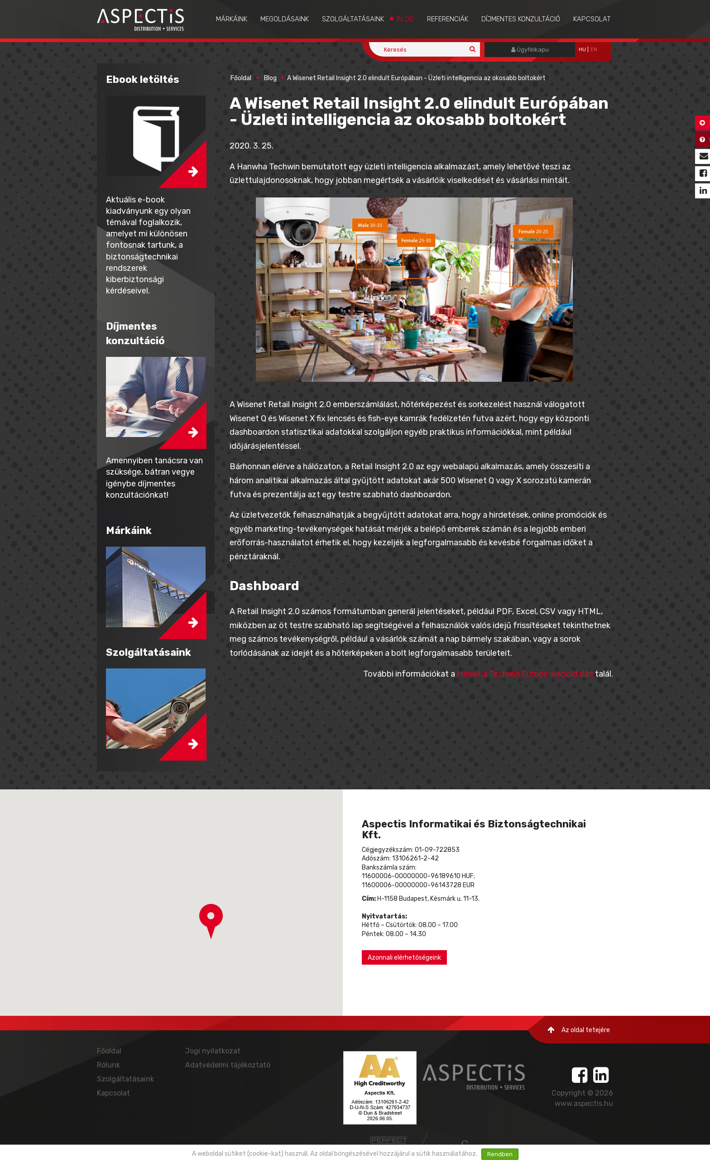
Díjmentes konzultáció (520, 19)
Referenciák (447, 19)
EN (593, 50)
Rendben (500, 1154)
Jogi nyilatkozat (212, 1051)
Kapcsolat (592, 19)
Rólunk (108, 1065)
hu (582, 50)
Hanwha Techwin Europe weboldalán (525, 674)
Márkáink (231, 19)
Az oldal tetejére (578, 1030)
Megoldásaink (284, 19)
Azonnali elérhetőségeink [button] (404, 957)
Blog (405, 19)
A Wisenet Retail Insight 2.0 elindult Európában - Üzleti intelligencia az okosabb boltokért (416, 78)
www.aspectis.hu (584, 1103)
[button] (211, 921)
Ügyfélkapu (530, 49)
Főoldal (240, 78)
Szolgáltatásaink (353, 19)
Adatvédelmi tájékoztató (227, 1065)
